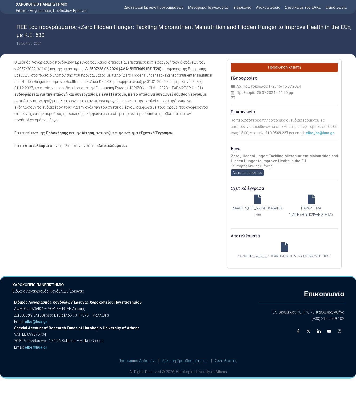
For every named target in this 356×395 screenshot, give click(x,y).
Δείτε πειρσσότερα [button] (247, 173)
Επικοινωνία (336, 7)
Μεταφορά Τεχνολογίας (208, 7)
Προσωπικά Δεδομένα (137, 360)
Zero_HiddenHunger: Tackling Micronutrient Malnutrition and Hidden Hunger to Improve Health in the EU (284, 158)
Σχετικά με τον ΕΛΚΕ (303, 7)
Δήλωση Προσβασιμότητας (185, 360)
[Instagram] (339, 331)
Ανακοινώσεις (268, 7)
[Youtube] (329, 331)
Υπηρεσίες (242, 7)
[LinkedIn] (318, 331)
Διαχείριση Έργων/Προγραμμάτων (153, 7)
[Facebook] (298, 331)
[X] (308, 331)
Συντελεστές (226, 360)
